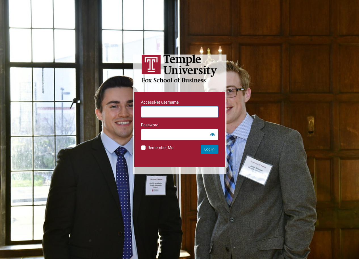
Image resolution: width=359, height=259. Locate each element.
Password (150, 125)
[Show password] (212, 134)
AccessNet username (160, 102)
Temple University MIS (179, 69)
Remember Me (160, 147)
